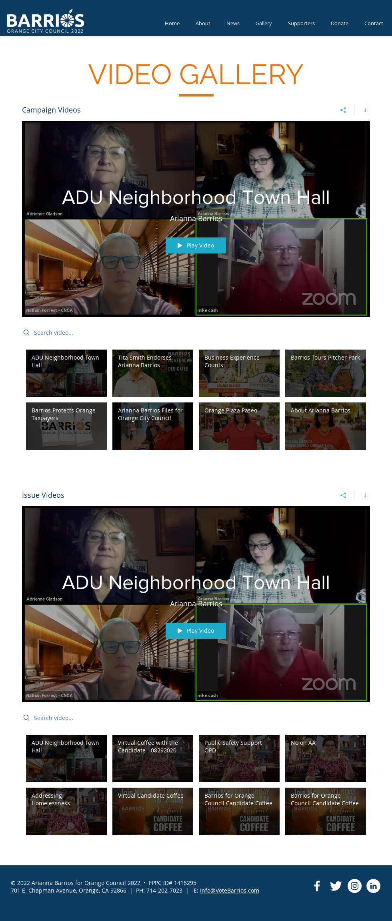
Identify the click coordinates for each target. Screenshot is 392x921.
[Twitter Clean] (336, 886)
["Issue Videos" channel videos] (196, 786)
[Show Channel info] (362, 110)
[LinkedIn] (373, 886)
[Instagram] (355, 886)
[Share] (343, 110)
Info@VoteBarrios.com (229, 890)
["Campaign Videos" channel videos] (196, 401)
